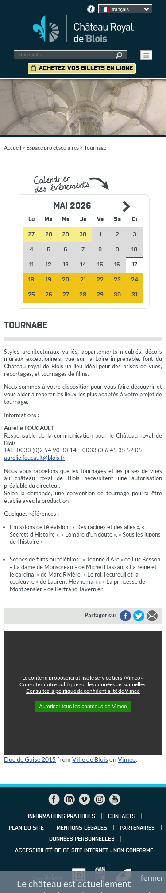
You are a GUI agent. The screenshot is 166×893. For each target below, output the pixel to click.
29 (100, 295)
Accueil (12, 147)
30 (117, 295)
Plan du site (26, 828)
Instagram (99, 799)
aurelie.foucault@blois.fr (34, 457)
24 (134, 280)
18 (31, 280)
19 (48, 280)
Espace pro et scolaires (53, 147)
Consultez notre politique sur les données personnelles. (83, 684)
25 (31, 295)
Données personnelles (82, 839)
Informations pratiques (61, 816)
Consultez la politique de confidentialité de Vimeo (83, 691)
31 (134, 295)
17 (134, 265)
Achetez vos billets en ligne (86, 68)
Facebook (54, 799)
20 (65, 280)
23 (117, 280)
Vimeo (127, 759)
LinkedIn (69, 799)
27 (65, 295)
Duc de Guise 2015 (30, 759)
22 (100, 280)
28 (82, 295)
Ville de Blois (90, 759)
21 (83, 280)
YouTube (114, 799)
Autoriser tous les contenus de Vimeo (83, 706)
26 (48, 295)
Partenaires (137, 828)
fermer (152, 877)
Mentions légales (82, 828)
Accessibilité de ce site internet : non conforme (84, 850)
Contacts (121, 816)
